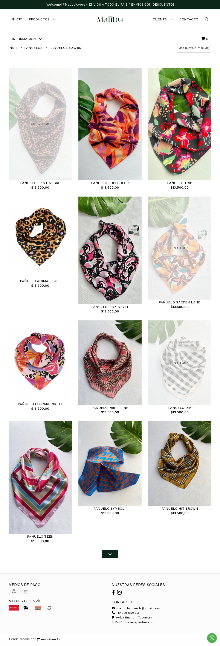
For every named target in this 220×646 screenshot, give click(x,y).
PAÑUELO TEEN (40, 537)
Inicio (17, 19)
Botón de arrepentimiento (133, 623)
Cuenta (163, 19)
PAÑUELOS (34, 49)
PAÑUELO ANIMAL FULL (40, 282)
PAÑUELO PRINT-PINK (110, 409)
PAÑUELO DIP (179, 409)
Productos (42, 19)
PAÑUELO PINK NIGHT (110, 308)
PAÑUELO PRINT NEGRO (40, 184)
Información (27, 39)
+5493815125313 (125, 613)
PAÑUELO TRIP (179, 184)
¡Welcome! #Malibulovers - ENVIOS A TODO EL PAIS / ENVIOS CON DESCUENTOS (110, 4)
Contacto (188, 19)
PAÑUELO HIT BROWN (179, 510)
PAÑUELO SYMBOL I (110, 510)
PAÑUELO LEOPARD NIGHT (40, 405)
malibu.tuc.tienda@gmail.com (136, 609)
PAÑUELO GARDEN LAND (179, 303)
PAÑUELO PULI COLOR (110, 184)
